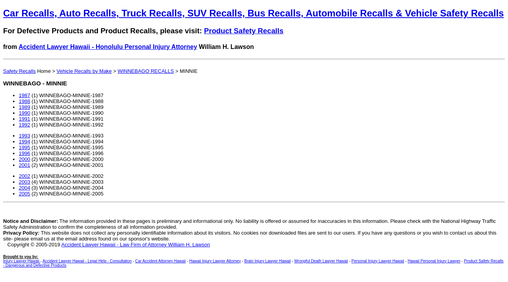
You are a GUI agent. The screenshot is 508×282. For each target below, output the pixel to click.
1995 (24, 147)
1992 (24, 125)
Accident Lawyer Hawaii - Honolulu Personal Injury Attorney (107, 46)
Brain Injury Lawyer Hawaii (267, 261)
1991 (24, 119)
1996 (24, 153)
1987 (24, 95)
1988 (24, 101)
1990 (24, 113)
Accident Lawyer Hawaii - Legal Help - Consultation (87, 261)
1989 (24, 107)
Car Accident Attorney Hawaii (160, 261)
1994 (24, 142)
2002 (24, 176)
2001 (24, 165)
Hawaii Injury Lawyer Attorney (215, 261)
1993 (24, 136)
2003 (24, 182)
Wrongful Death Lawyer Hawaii (321, 261)
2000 (24, 159)
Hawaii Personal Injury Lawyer (434, 261)
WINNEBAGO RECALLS (146, 71)
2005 (24, 194)
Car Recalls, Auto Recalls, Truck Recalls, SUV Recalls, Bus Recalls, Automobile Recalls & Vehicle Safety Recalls (253, 13)
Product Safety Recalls (243, 31)
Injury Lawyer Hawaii (21, 261)
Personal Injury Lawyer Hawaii (378, 261)
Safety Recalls (19, 71)
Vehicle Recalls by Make (84, 71)
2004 (24, 188)
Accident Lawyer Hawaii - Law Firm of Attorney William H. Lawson (135, 245)
